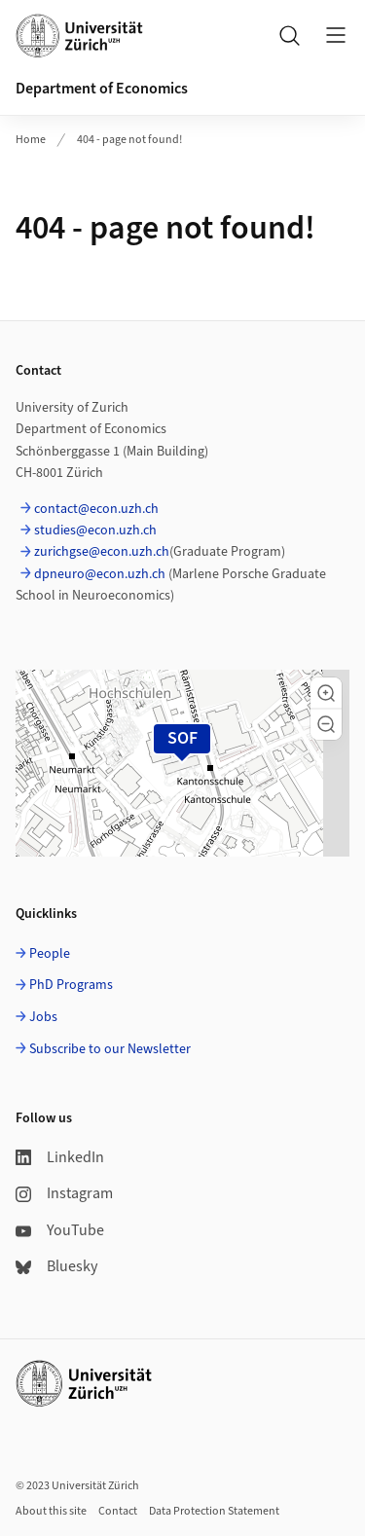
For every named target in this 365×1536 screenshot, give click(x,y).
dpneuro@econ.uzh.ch (99, 574)
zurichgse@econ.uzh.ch (101, 552)
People (49, 954)
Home (31, 139)
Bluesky (56, 1266)
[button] (326, 693)
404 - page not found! (129, 139)
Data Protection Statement (214, 1511)
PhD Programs (71, 985)
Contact (117, 1511)
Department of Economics (102, 88)
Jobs (43, 1017)
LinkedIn (60, 1157)
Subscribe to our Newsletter (110, 1049)
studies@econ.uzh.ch (95, 530)
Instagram (64, 1193)
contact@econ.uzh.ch (96, 509)
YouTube (60, 1230)
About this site (51, 1511)
